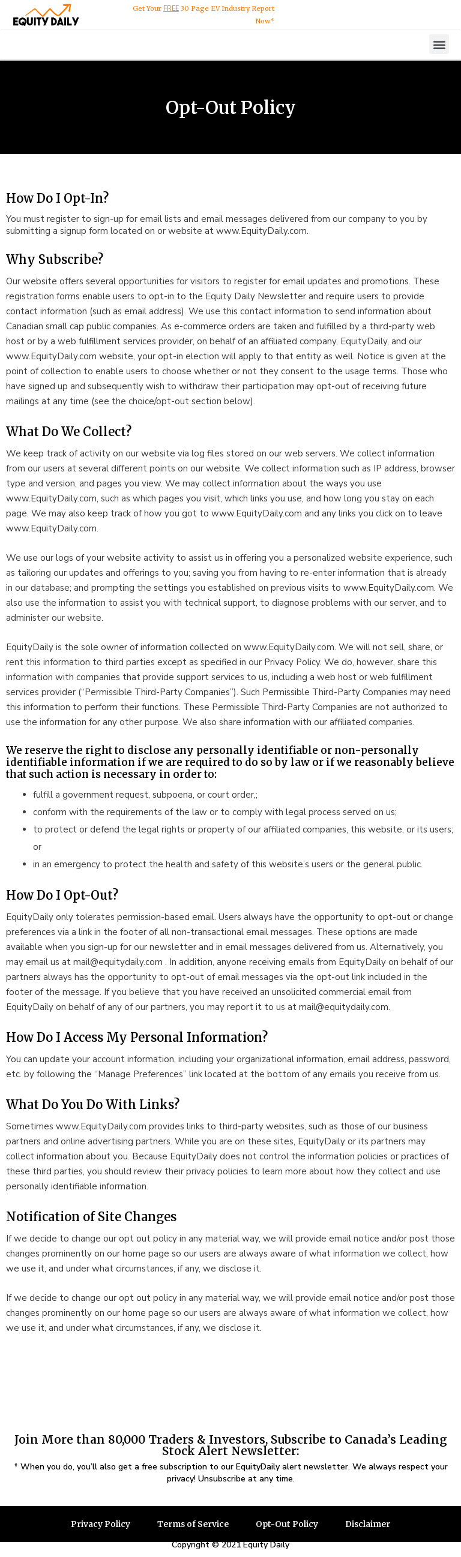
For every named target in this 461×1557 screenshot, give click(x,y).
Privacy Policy (100, 1524)
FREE (171, 8)
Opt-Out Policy (287, 1524)
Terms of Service (193, 1524)
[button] (439, 44)
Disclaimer (368, 1524)
